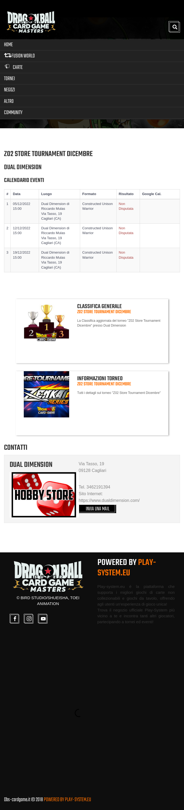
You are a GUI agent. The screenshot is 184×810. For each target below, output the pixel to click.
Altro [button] (9, 101)
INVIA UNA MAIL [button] (97, 509)
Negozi (9, 90)
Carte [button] (13, 67)
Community (13, 112)
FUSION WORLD (19, 56)
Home (8, 45)
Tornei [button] (9, 79)
